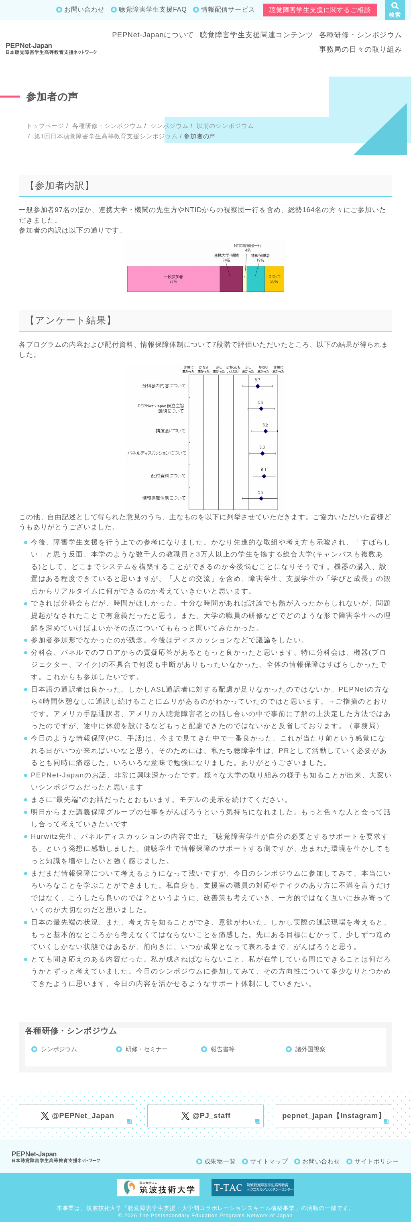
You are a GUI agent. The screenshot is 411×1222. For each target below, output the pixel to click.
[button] (395, 10)
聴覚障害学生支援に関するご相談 (320, 9)
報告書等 (223, 1049)
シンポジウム (169, 125)
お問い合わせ (84, 9)
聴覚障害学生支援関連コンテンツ (256, 35)
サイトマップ (269, 1161)
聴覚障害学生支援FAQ (153, 9)
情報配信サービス (228, 9)
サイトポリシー (376, 1161)
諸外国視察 (310, 1049)
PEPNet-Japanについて (153, 35)
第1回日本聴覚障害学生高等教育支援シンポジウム (105, 136)
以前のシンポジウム (224, 125)
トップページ (45, 125)
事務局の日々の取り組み (360, 49)
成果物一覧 (220, 1161)
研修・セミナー (147, 1049)
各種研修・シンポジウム (360, 35)
